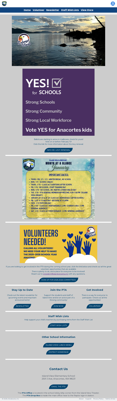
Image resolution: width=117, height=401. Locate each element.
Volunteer (38, 10)
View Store (87, 10)
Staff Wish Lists (70, 10)
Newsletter (52, 10)
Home (27, 10)
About (81, 399)
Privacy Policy (98, 399)
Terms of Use (110, 399)
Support (88, 399)
